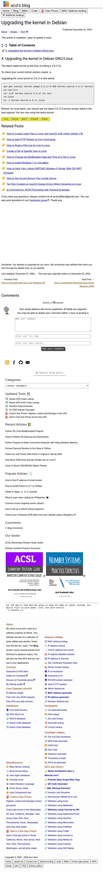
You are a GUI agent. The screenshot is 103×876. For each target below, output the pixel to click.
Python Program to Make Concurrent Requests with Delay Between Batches (41, 445)
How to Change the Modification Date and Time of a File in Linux (41, 157)
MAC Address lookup (74, 10)
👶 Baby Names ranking (17, 769)
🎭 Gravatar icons (14, 782)
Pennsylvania (12, 825)
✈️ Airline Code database (18, 729)
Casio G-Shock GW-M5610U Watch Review (26, 468)
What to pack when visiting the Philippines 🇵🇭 (26, 500)
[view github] (21, 364)
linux (5, 119)
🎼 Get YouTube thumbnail (57, 739)
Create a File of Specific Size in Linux (27, 151)
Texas (23, 825)
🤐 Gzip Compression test (18, 795)
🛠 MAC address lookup (56, 644)
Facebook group (38, 200)
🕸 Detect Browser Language (20, 786)
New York (18, 820)
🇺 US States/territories (56, 712)
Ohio (26, 820)
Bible (25, 10)
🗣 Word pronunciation (17, 773)
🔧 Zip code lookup (54, 721)
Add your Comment (53, 349)
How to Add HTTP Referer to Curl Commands (31, 139)
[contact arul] (28, 364)
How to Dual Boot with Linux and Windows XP (23, 283)
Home (6, 10)
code (58, 864)
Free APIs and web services (19, 704)
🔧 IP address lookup (55, 648)
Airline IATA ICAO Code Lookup (24, 405)
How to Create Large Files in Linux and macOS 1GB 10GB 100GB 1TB (45, 133)
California (19, 816)
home (8, 864)
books (9, 868)
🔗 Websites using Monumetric (59, 825)
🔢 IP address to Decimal (57, 661)
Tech (23, 32)
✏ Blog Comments (14, 530)
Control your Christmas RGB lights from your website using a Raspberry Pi (40, 517)
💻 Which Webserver (55, 691)
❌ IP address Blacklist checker (60, 656)
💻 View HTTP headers (56, 686)
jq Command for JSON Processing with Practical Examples (38, 190)
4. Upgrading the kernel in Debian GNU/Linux (29, 50)
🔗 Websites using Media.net (58, 842)
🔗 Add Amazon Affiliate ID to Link (61, 799)
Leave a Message (53, 302)
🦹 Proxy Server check (17, 790)
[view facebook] (14, 364)
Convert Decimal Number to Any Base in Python (28, 451)
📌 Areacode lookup (54, 725)
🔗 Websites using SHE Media (59, 850)
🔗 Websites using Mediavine (59, 808)
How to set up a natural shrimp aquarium (24, 511)
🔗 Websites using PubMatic (58, 829)
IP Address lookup (13, 15)
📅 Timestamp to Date (55, 760)
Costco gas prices (80, 864)
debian (14, 119)
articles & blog (46, 864)
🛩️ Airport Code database (18, 725)
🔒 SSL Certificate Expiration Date (61, 665)
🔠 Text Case (51, 752)
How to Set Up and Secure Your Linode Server (31, 178)
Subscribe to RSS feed (17, 674)
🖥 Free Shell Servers (16, 712)
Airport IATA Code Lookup (21, 401)
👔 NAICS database (15, 721)
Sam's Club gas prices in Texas (21, 837)
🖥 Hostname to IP (54, 678)
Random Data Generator (21, 408)
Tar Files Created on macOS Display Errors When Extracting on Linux (44, 184)
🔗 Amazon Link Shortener (57, 795)
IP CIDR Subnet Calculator (22, 412)
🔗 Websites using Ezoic (56, 803)
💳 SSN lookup (52, 716)
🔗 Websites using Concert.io (59, 837)
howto (24, 119)
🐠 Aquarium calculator (56, 756)
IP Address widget (14, 695)
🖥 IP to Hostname (53, 674)
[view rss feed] (7, 364)
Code (34, 10)
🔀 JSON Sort (51, 748)
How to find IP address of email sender (23, 483)
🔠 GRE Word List (15, 716)
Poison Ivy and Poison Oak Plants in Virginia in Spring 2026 (33, 456)
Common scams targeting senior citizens (24, 506)
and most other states (16, 829)
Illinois (19, 842)
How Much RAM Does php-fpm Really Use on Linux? (30, 462)
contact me (31, 864)
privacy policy (35, 868)
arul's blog (20, 5)
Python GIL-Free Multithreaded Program (24, 433)
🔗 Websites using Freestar (58, 846)
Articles (13, 32)
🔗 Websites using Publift (57, 833)
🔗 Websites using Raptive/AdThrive (62, 816)
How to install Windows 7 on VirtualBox (28, 162)
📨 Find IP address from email (59, 652)
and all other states (28, 850)
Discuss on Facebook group (19, 682)
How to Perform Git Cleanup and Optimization (27, 439)
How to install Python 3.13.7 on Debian (23, 488)
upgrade (34, 119)
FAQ (24, 868)
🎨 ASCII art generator (55, 765)
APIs (94, 864)
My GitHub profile (14, 686)
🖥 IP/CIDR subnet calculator (59, 682)
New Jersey (29, 842)
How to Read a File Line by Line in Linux (28, 145)
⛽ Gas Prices (49, 10)
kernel (45, 119)
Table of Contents (22, 45)
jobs (17, 868)
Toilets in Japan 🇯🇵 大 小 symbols (21, 494)
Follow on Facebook (15, 678)
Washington (32, 825)
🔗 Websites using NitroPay (58, 820)
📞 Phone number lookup (57, 669)
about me (18, 864)
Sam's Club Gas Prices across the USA (28, 419)
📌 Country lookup (53, 729)
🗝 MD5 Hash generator (56, 743)
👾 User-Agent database (18, 778)
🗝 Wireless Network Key (57, 704)
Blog (16, 10)
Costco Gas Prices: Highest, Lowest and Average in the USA (38, 416)
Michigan (30, 816)
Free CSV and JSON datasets (20, 699)
